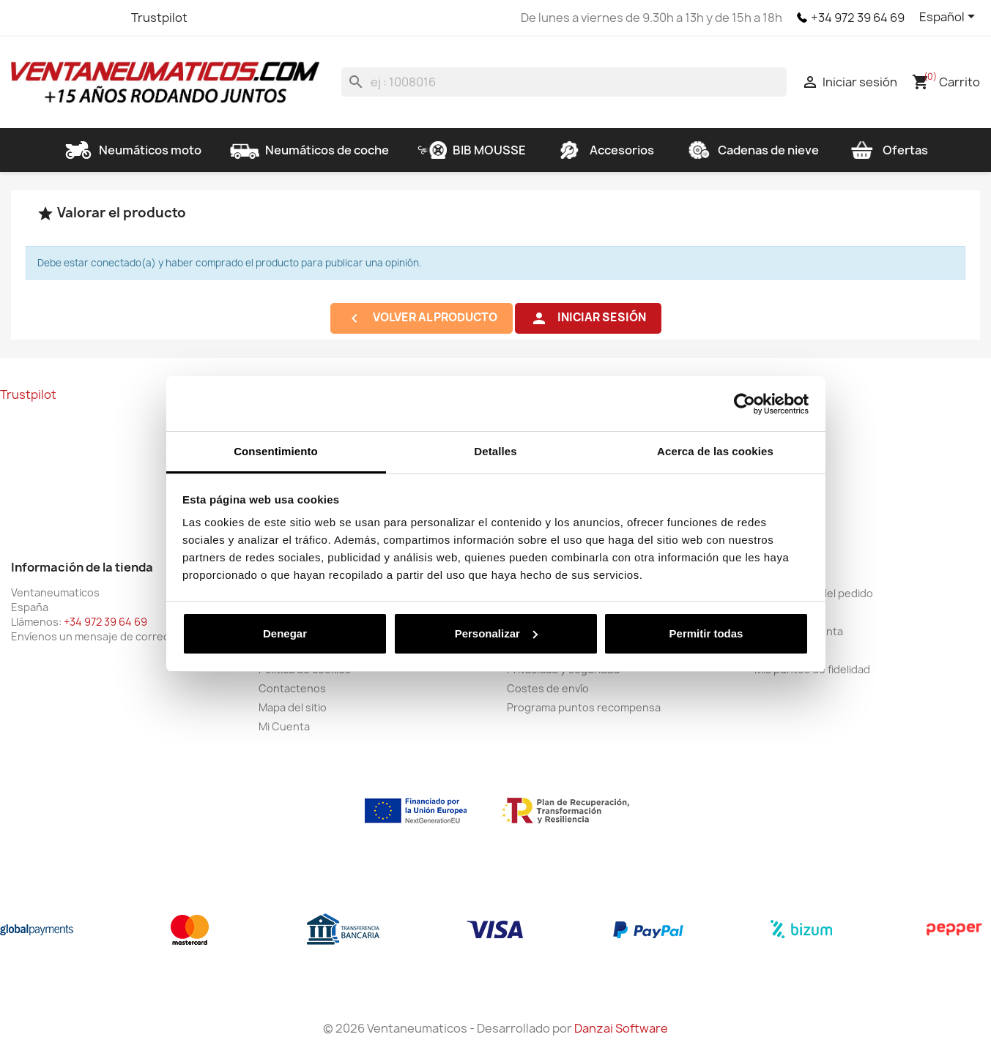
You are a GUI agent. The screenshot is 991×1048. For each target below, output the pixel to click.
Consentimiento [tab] (276, 451)
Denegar (285, 633)
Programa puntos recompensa (584, 707)
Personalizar (496, 633)
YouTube (77, 17)
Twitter (50, 17)
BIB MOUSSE (471, 150)
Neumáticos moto (132, 150)
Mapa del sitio (293, 707)
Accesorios (604, 150)
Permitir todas (706, 633)
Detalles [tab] (495, 451)
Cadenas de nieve (751, 150)
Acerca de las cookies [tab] (715, 451)
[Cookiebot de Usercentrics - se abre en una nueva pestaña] (744, 404)
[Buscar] (564, 82)
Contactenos (292, 688)
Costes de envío (548, 688)
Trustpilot (159, 18)
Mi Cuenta (284, 726)
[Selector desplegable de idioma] (949, 17)
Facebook (24, 17)
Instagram (103, 17)
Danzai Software (621, 1028)
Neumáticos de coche (309, 150)
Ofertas (887, 150)
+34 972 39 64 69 (858, 17)
